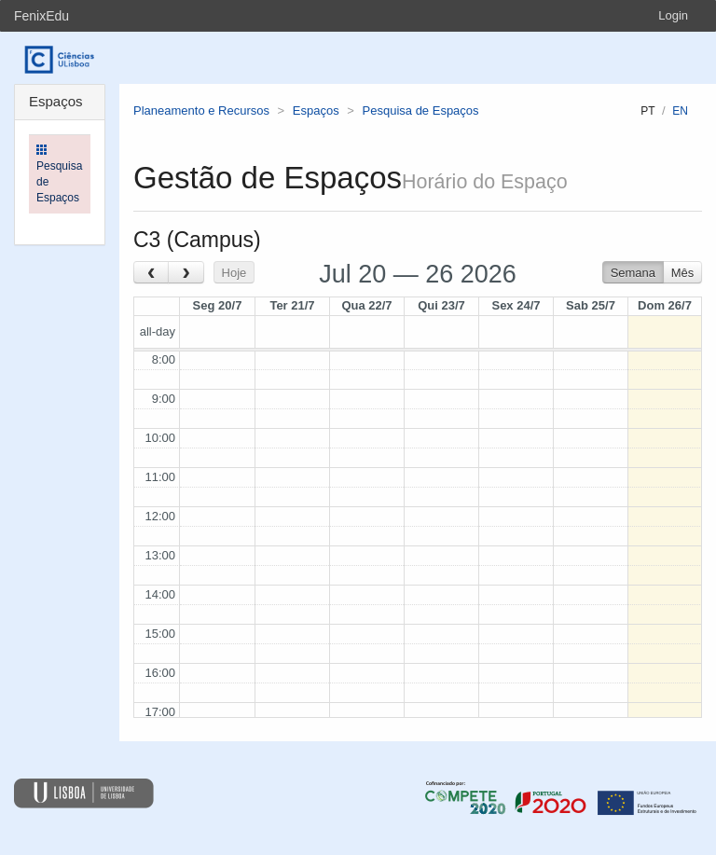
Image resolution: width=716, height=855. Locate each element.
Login (673, 15)
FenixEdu (41, 15)
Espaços (316, 110)
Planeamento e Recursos (201, 110)
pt (647, 110)
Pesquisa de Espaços (421, 110)
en (680, 110)
